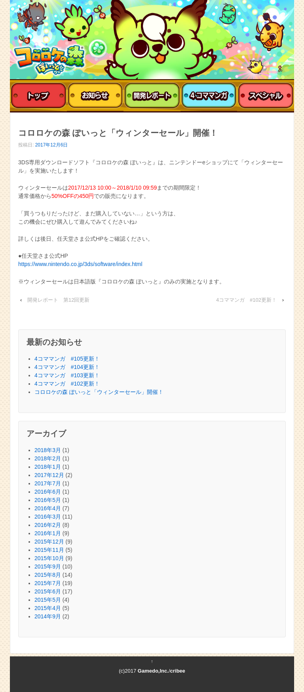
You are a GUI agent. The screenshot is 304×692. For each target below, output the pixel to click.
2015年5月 (47, 600)
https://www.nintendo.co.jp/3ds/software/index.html (80, 264)
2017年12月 (49, 475)
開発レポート (152, 95)
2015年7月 (47, 583)
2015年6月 (47, 591)
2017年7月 (47, 483)
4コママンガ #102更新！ (246, 300)
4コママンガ (209, 95)
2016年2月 (47, 525)
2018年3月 (47, 450)
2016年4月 (47, 508)
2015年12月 (49, 541)
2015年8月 (47, 575)
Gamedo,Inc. (153, 671)
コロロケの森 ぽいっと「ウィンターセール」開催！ (98, 392)
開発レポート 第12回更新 (58, 300)
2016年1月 (47, 533)
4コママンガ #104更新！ (67, 367)
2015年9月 (47, 566)
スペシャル (265, 95)
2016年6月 (47, 492)
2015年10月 (49, 558)
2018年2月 (47, 458)
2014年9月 (47, 616)
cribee (177, 671)
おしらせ (95, 95)
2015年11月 (49, 550)
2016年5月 (47, 500)
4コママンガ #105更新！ (67, 359)
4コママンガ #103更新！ (67, 375)
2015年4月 (47, 608)
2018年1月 (47, 467)
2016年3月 (47, 516)
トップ (38, 95)
